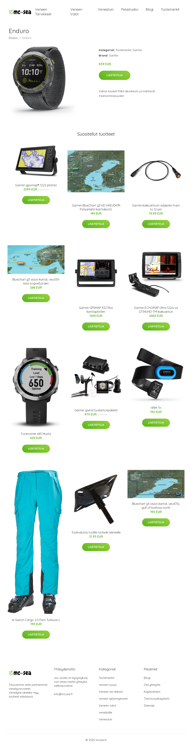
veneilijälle (105, 715)
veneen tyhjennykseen (113, 701)
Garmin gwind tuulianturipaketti (96, 413)
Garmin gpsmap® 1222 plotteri (36, 188)
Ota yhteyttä (152, 687)
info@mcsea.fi (63, 696)
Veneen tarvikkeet (43, 13)
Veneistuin (106, 11)
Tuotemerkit (170, 11)
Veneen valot (76, 13)
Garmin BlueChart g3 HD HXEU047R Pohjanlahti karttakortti (96, 210)
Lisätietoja (114, 78)
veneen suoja (107, 687)
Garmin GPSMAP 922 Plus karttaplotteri (96, 312)
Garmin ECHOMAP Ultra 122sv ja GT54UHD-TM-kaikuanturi (156, 312)
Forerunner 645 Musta (36, 436)
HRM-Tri (156, 410)
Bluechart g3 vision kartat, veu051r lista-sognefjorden (36, 284)
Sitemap (149, 708)
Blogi (149, 11)
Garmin (137, 52)
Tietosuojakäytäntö (157, 701)
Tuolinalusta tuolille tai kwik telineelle (96, 535)
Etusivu (13, 40)
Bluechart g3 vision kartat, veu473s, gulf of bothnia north (156, 508)
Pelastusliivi (129, 11)
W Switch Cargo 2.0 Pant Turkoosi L (36, 622)
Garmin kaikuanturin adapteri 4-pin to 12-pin (156, 210)
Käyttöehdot (152, 694)
